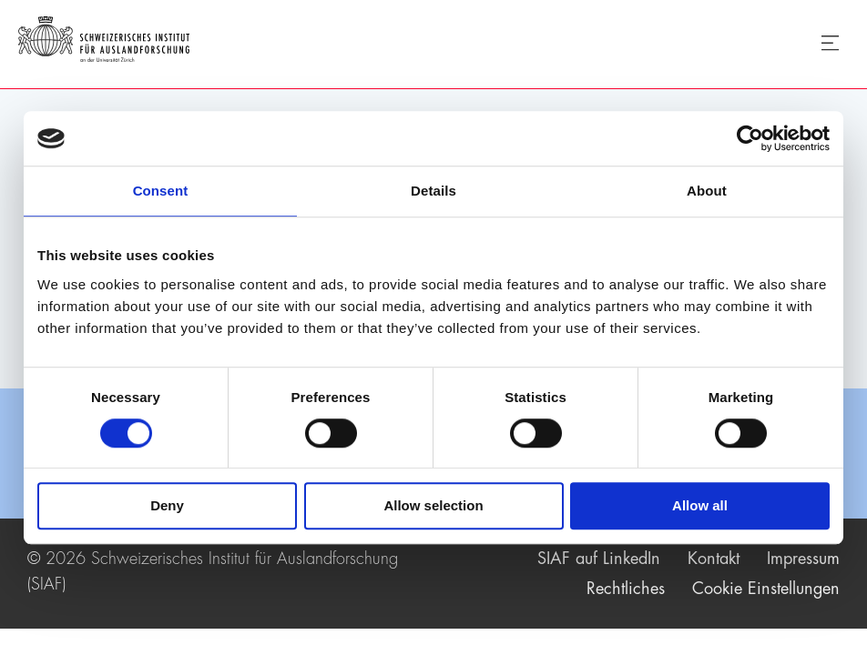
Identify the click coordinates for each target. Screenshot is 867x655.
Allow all (700, 506)
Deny (167, 506)
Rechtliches (625, 588)
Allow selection (433, 506)
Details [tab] (433, 190)
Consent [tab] (161, 190)
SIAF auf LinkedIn (598, 558)
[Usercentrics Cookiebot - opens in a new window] (750, 138)
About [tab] (707, 190)
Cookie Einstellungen (766, 588)
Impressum (803, 558)
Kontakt (714, 558)
